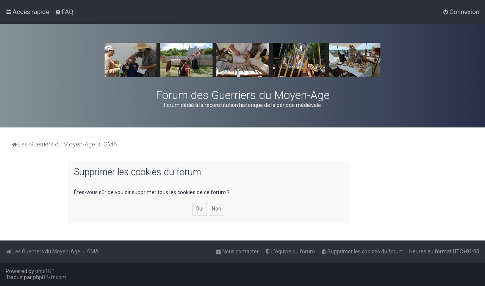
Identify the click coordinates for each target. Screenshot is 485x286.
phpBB (43, 271)
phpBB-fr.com (49, 277)
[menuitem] (64, 11)
